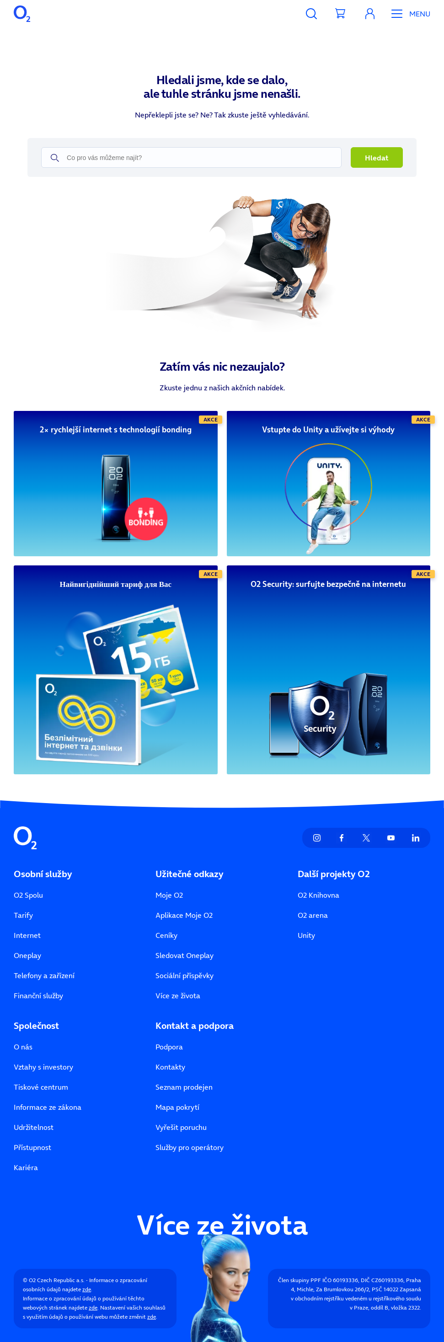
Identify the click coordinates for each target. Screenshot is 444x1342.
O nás (23, 1047)
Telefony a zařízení (44, 975)
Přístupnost (32, 1147)
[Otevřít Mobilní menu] (407, 13)
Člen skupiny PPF (299, 1280)
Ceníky (166, 935)
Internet (27, 935)
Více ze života (177, 996)
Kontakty (170, 1067)
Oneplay (27, 955)
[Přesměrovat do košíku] (340, 13)
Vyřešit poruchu (181, 1127)
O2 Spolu (28, 895)
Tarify (23, 915)
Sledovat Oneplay (184, 955)
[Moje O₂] (369, 13)
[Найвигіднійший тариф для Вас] (116, 584)
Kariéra (26, 1167)
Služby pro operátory (189, 1147)
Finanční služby (38, 996)
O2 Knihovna (318, 895)
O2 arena (313, 915)
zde (86, 1289)
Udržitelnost (33, 1127)
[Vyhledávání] (311, 13)
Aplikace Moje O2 (184, 915)
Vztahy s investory (43, 1067)
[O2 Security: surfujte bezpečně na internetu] (329, 584)
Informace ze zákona (47, 1107)
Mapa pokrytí (177, 1107)
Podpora (169, 1047)
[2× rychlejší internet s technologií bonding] (116, 430)
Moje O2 (169, 895)
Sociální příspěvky (184, 975)
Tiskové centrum (41, 1087)
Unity (306, 935)
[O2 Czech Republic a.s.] (22, 13)
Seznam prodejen (184, 1087)
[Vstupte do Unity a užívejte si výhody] (329, 430)
